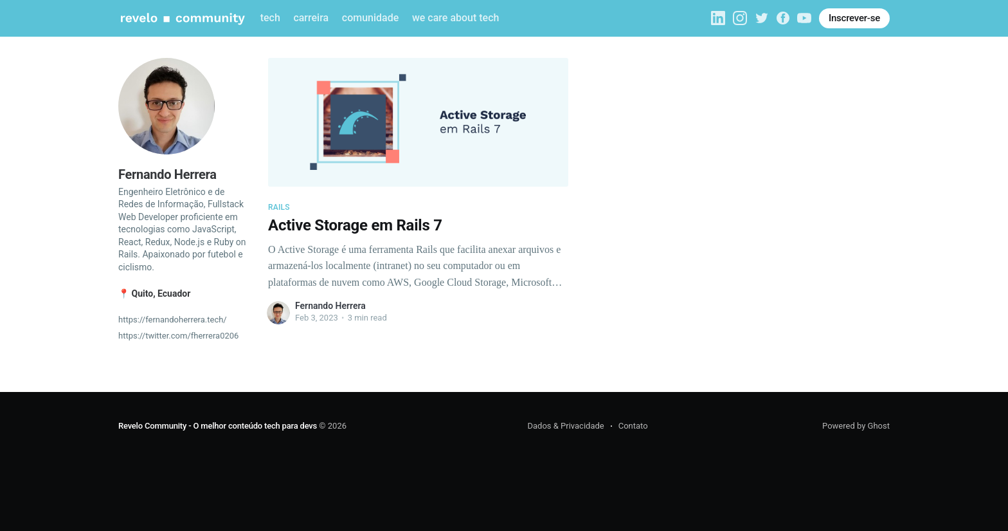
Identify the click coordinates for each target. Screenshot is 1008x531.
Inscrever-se (854, 18)
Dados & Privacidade (565, 426)
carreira (310, 18)
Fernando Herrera (330, 306)
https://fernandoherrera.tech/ (172, 319)
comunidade (370, 18)
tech (270, 18)
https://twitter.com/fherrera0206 (178, 335)
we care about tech (456, 18)
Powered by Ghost (856, 426)
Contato (633, 426)
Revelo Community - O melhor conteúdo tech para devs (217, 426)
